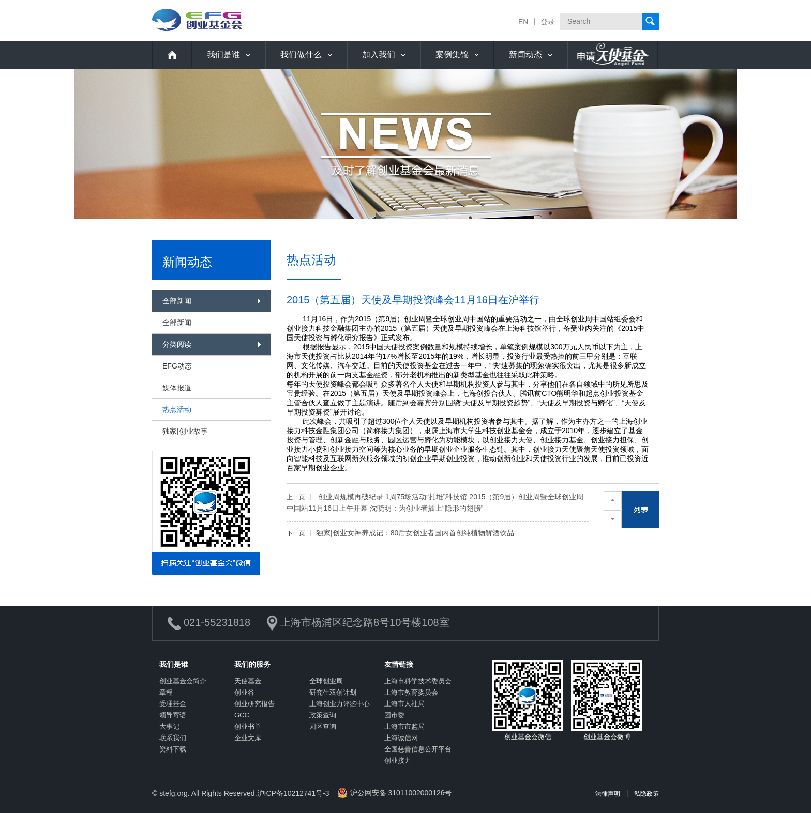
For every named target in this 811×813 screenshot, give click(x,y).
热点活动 (176, 409)
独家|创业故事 (185, 431)
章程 (166, 692)
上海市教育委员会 (411, 692)
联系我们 (172, 738)
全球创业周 (326, 681)
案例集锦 (452, 54)
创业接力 (397, 760)
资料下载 (172, 749)
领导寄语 (172, 715)
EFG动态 (177, 366)
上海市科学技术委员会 (418, 681)
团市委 (394, 715)
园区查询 (322, 726)
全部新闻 (176, 301)
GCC (241, 715)
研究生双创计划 (332, 692)
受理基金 (172, 704)
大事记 (169, 726)
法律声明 (607, 793)
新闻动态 (525, 54)
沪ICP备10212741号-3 (293, 793)
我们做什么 (301, 54)
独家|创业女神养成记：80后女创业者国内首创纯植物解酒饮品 (400, 533)
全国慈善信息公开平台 (418, 749)
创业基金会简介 (182, 681)
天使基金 (247, 681)
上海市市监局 (404, 726)
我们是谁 (223, 54)
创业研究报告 (254, 704)
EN (523, 22)
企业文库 (247, 738)
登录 (547, 22)
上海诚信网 (401, 738)
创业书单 (247, 726)
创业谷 (244, 692)
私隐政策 (646, 793)
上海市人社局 (404, 704)
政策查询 (322, 715)
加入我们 (378, 54)
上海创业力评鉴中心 (339, 704)
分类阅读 (176, 344)
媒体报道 (176, 388)
